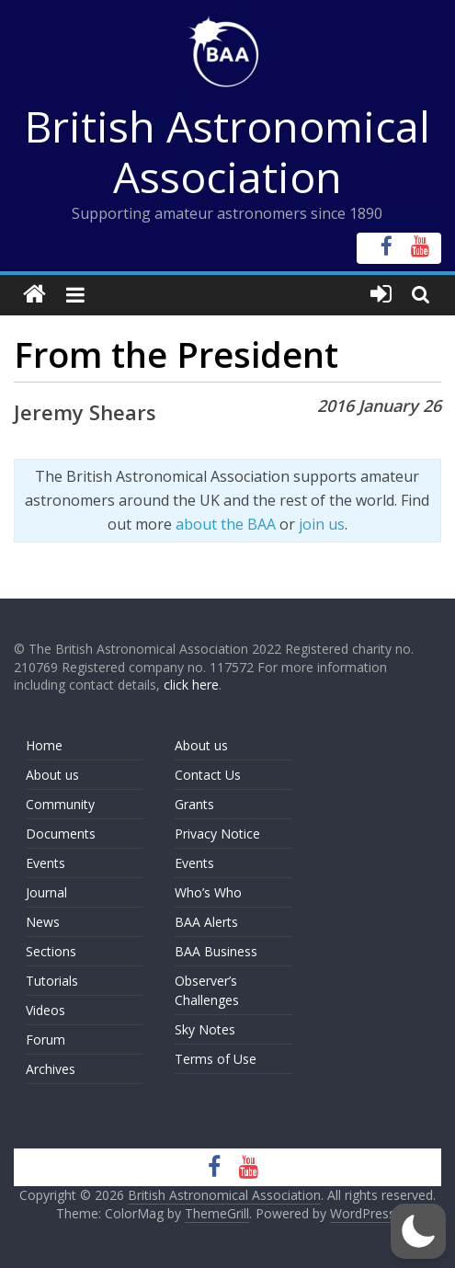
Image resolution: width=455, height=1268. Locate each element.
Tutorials (52, 980)
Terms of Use (215, 1059)
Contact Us (208, 774)
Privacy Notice (217, 833)
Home (44, 745)
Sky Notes (205, 1029)
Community (60, 804)
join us (322, 524)
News (43, 922)
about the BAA (226, 524)
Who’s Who (208, 892)
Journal (46, 892)
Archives (50, 1069)
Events (45, 863)
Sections (51, 951)
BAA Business (216, 951)
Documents (61, 833)
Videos (45, 1010)
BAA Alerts (206, 922)
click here (191, 684)
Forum (45, 1039)
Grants (194, 804)
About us (52, 774)
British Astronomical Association (227, 151)
